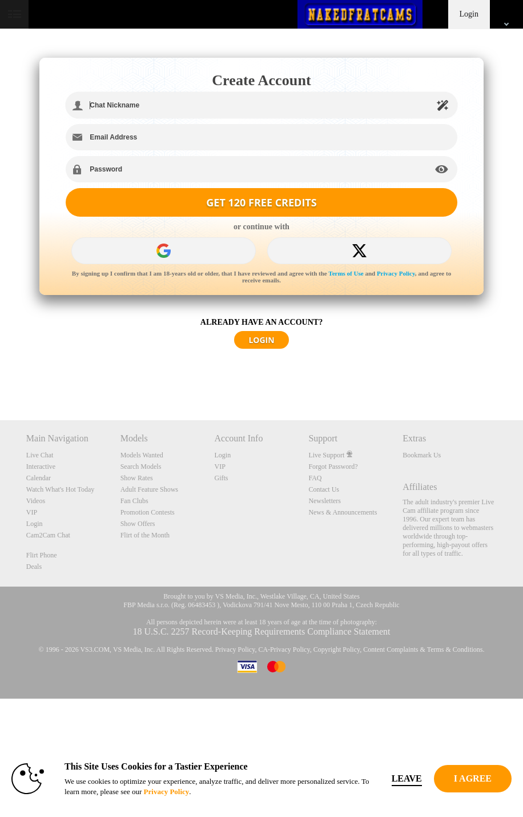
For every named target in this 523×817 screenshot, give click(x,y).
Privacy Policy (396, 273)
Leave (407, 778)
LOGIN (261, 339)
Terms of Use (345, 273)
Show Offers (137, 524)
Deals (34, 567)
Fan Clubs (134, 501)
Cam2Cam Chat (48, 535)
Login (469, 14)
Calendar (38, 478)
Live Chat (40, 455)
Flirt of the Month (145, 535)
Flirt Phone (41, 555)
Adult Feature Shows (149, 489)
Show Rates (136, 478)
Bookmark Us (422, 455)
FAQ (314, 478)
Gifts (221, 478)
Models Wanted (141, 455)
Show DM (0, 377)
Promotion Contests (147, 512)
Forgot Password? (332, 467)
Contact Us (323, 489)
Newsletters (324, 501)
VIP (31, 512)
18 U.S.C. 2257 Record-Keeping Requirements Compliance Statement (261, 631)
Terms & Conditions (455, 649)
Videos (35, 501)
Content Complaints (390, 649)
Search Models (141, 467)
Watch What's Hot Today (60, 489)
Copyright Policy (336, 649)
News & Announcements (342, 512)
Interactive (40, 467)
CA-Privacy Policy (283, 649)
